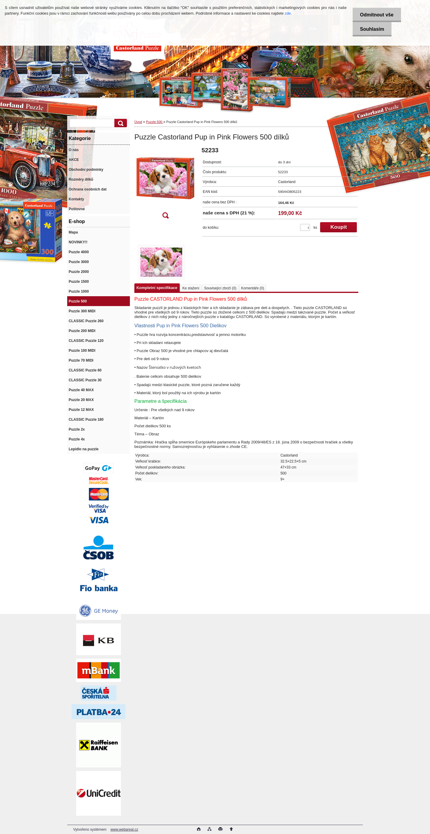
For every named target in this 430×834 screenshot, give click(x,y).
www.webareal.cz (124, 829)
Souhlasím (372, 29)
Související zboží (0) (220, 288)
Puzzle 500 (154, 122)
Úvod (138, 122)
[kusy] (305, 227)
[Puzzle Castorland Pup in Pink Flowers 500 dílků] (165, 184)
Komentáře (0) (252, 288)
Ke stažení (190, 288)
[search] (119, 123)
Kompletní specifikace (156, 287)
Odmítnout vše (377, 14)
